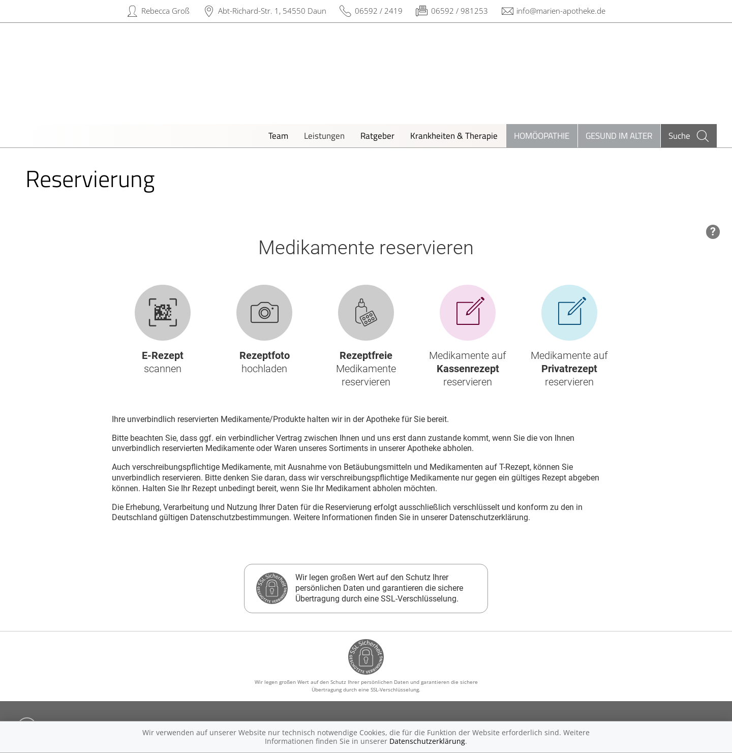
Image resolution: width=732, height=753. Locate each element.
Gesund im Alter (619, 135)
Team (278, 135)
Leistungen (324, 135)
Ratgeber (377, 135)
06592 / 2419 (379, 11)
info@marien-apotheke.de (560, 11)
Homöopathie (541, 135)
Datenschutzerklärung (427, 741)
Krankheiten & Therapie (454, 135)
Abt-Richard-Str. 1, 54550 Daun (272, 11)
